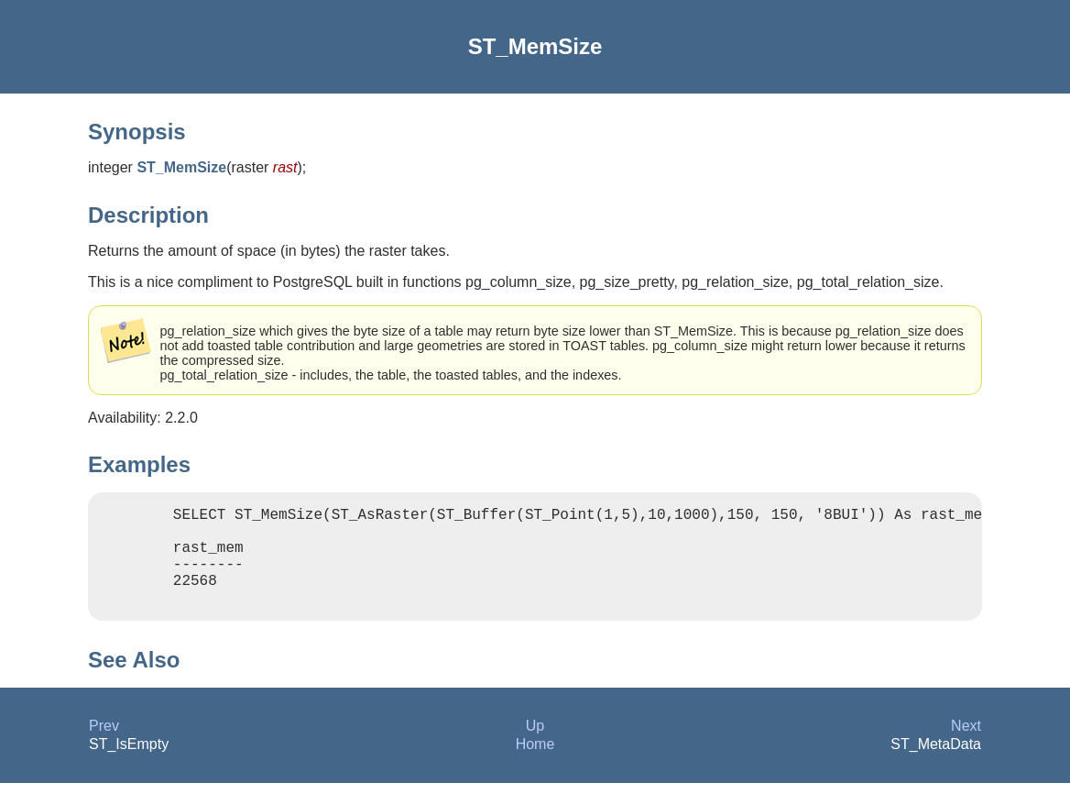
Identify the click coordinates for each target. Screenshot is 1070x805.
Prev (104, 747)
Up (535, 747)
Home (535, 766)
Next (966, 747)
